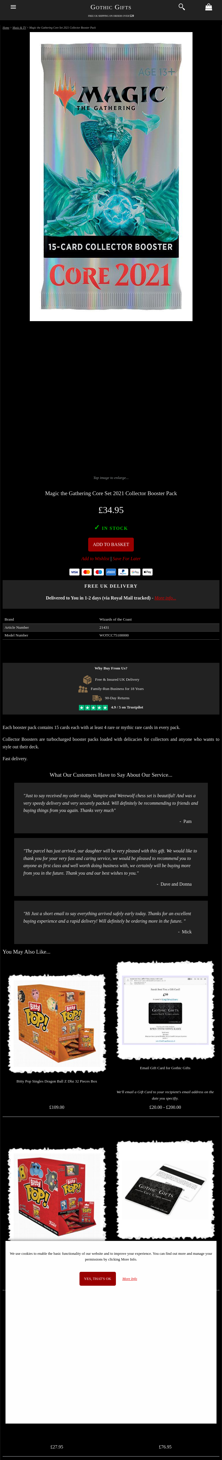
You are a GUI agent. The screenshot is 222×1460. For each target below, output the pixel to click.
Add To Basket (111, 544)
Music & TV (19, 27)
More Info (129, 1279)
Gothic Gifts (111, 7)
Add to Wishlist (96, 558)
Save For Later (127, 558)
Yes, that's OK (97, 1279)
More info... (165, 597)
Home (6, 27)
